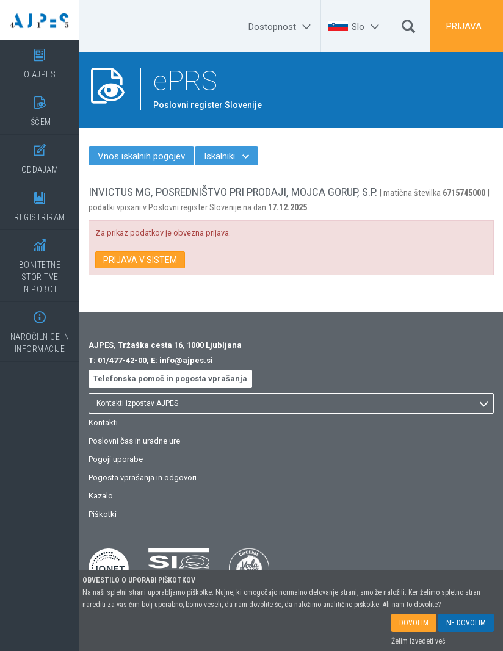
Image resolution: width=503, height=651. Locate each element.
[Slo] (367, 26)
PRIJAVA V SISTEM (140, 260)
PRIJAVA (464, 26)
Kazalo (101, 495)
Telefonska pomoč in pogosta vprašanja (170, 378)
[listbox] (291, 403)
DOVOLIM (414, 623)
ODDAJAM (39, 154)
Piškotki (103, 514)
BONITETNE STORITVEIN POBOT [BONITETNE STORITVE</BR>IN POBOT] (39, 262)
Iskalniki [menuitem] (226, 156)
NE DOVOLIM (466, 623)
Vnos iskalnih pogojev (141, 156)
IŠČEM (39, 107)
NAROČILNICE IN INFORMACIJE (39, 328)
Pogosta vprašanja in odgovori (143, 477)
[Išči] (408, 29)
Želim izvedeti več (418, 641)
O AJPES (39, 59)
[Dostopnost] (281, 26)
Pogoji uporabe (116, 459)
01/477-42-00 (122, 360)
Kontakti (103, 422)
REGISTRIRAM (39, 202)
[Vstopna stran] (39, 20)
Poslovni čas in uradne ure (134, 440)
